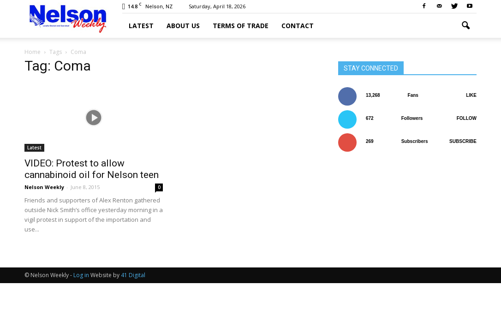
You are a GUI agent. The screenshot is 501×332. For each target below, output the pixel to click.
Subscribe (463, 141)
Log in (81, 275)
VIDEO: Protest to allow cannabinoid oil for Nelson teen (91, 169)
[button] (465, 26)
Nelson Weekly (44, 187)
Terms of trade (240, 25)
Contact (297, 25)
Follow (467, 118)
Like (471, 95)
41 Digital (133, 275)
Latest (141, 25)
